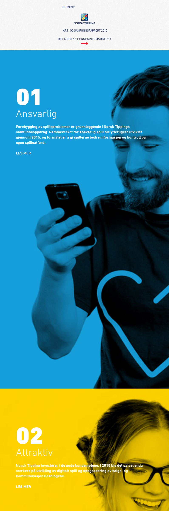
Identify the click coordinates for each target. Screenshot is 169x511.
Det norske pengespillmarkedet (84, 38)
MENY (71, 7)
